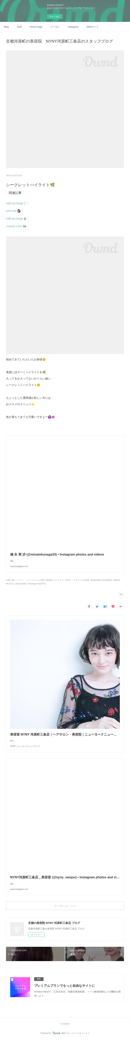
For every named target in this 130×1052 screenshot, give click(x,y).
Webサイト (92, 26)
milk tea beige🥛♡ (17, 203)
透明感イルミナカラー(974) (58, 584)
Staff (19, 26)
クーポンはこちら (65, 917)
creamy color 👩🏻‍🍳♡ (17, 226)
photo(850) (107, 584)
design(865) (95, 584)
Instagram (73, 26)
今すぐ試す (55, 17)
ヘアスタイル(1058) (80, 584)
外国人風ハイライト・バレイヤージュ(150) (25, 584)
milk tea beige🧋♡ (17, 218)
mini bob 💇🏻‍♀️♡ (15, 210)
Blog (6, 26)
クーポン (55, 26)
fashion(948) (21, 588)
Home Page (36, 26)
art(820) (116, 584)
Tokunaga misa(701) (37, 588)
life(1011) (10, 588)
